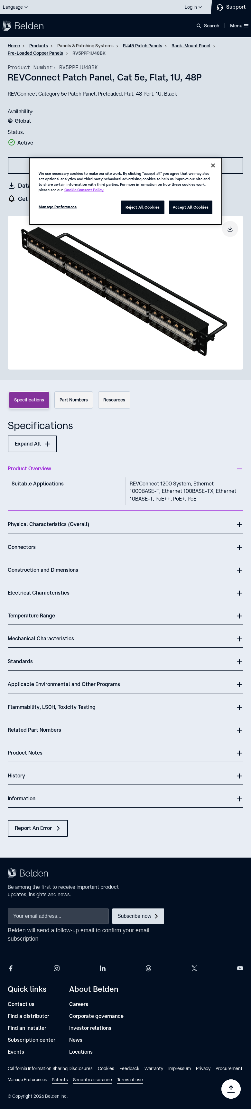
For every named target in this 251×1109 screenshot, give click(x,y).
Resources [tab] (114, 399)
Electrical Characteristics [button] (39, 593)
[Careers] (78, 1004)
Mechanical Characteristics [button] (41, 638)
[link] (50, 1069)
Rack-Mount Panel (191, 45)
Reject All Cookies (143, 207)
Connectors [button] (22, 547)
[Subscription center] (31, 1040)
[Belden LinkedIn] (102, 968)
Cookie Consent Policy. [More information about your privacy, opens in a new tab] (84, 190)
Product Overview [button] (29, 468)
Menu (239, 25)
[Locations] (81, 1052)
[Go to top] (231, 1089)
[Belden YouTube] (240, 968)
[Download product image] (230, 229)
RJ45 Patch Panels (142, 45)
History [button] (16, 775)
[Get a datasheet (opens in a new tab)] (28, 186)
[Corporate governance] (96, 1016)
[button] (16, 7)
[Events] (16, 1052)
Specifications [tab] (29, 399)
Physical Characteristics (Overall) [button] (48, 524)
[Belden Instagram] (56, 968)
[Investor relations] (90, 1028)
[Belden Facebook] (11, 968)
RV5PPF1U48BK (89, 53)
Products (38, 45)
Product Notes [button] (25, 753)
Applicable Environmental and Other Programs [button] (64, 684)
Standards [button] (20, 661)
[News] (75, 1040)
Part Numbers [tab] (74, 399)
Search (211, 25)
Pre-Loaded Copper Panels (35, 53)
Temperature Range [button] (31, 615)
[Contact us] (21, 1004)
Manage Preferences (58, 207)
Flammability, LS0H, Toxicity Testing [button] (52, 707)
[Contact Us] (231, 7)
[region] (125, 191)
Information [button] (21, 798)
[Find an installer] (27, 1028)
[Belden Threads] (148, 968)
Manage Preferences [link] (27, 1079)
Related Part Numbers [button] (34, 730)
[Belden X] (194, 968)
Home (14, 45)
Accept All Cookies (191, 207)
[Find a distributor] (28, 1016)
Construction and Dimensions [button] (43, 570)
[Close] (213, 165)
